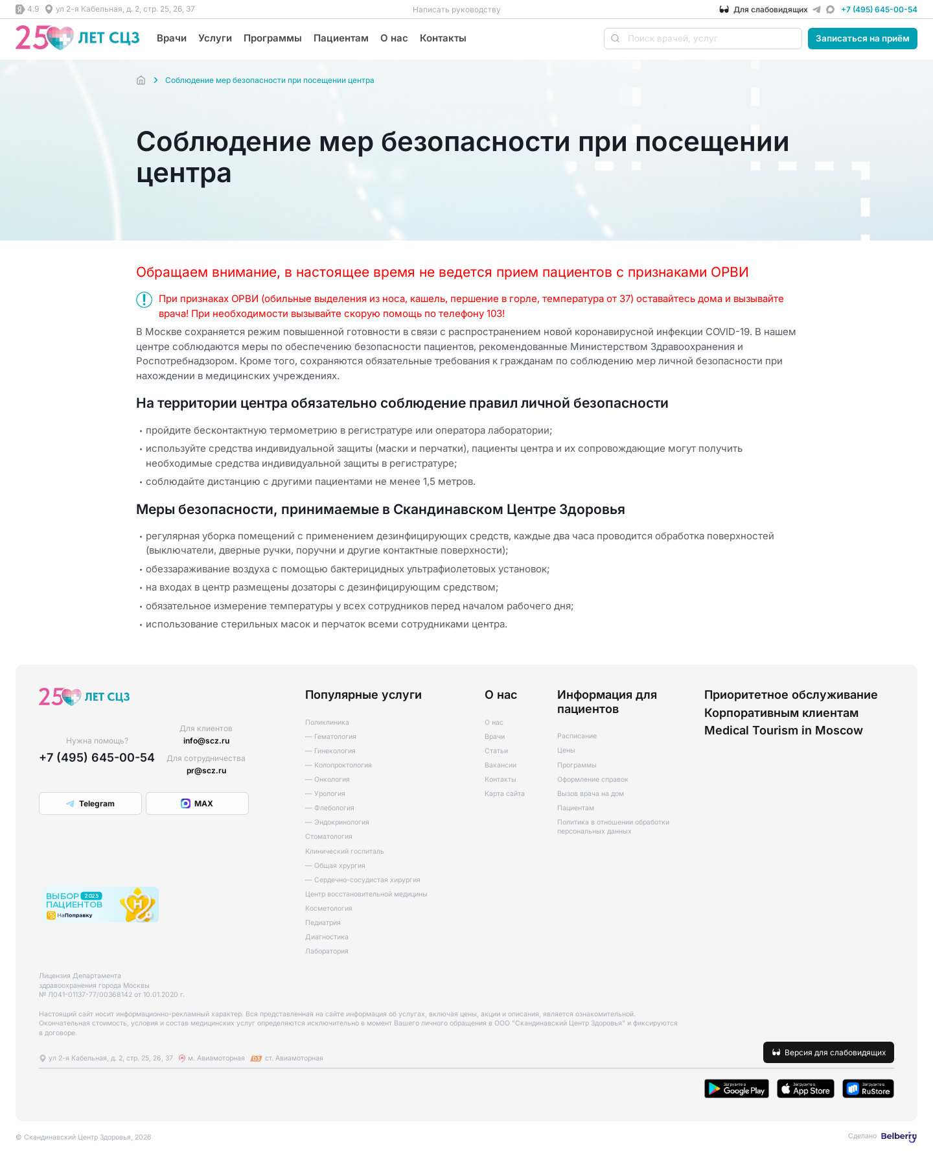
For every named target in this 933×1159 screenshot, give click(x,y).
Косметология (328, 908)
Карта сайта (505, 794)
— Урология (325, 794)
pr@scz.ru (206, 770)
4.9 (33, 9)
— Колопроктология (338, 765)
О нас (394, 38)
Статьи (496, 751)
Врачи (172, 38)
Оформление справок (592, 779)
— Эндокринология (337, 822)
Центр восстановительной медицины (366, 894)
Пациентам (341, 38)
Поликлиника (327, 722)
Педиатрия (323, 923)
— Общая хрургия (335, 865)
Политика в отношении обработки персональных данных (613, 827)
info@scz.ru (206, 740)
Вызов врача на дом (590, 794)
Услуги (215, 38)
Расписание (577, 736)
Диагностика (327, 937)
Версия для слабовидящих (835, 1052)
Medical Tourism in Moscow (783, 730)
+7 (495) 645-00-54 (879, 9)
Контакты (443, 38)
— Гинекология (330, 751)
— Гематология (330, 736)
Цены (566, 750)
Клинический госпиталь (344, 851)
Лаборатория (327, 951)
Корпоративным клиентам (781, 713)
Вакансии (500, 765)
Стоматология (328, 836)
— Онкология (327, 779)
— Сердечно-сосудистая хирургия (362, 880)
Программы (273, 38)
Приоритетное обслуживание (791, 694)
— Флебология (329, 808)
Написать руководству (457, 9)
